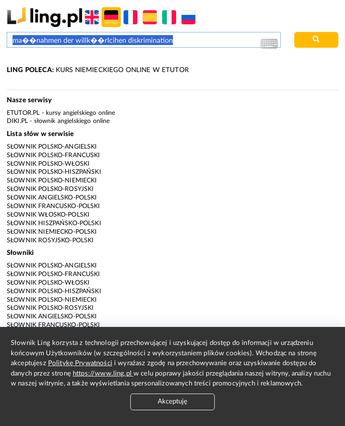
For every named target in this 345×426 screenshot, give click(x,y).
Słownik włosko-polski (48, 215)
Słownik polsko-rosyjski (50, 189)
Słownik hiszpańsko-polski (54, 223)
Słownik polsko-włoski (48, 164)
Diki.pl (17, 121)
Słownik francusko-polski (53, 206)
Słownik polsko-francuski (53, 155)
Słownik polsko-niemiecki (52, 180)
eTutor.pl (23, 113)
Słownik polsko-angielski (52, 147)
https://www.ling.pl (103, 373)
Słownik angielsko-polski (52, 198)
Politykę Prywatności (80, 363)
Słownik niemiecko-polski (52, 232)
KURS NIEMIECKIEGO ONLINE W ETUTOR (98, 70)
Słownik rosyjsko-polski (50, 240)
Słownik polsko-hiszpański (54, 172)
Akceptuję (172, 401)
